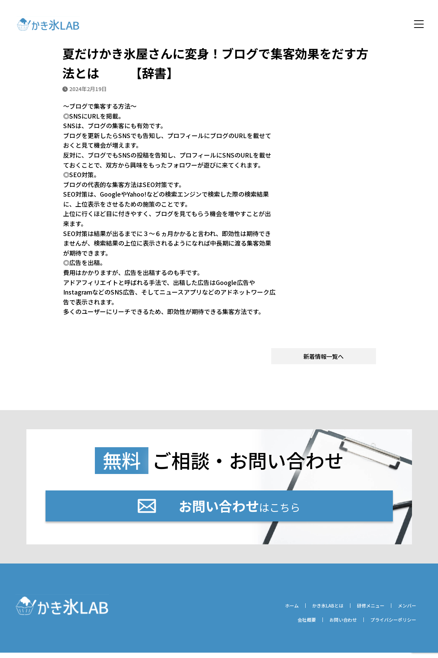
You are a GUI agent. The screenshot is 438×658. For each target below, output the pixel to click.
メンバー (404, 610)
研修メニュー (362, 610)
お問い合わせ (330, 624)
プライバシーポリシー (388, 624)
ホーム (270, 610)
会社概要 (287, 624)
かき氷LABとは (312, 610)
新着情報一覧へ (324, 357)
